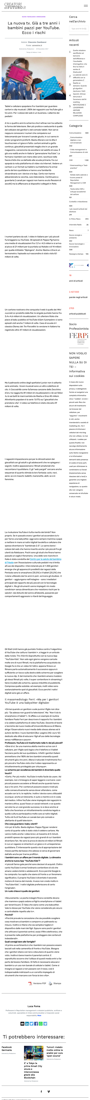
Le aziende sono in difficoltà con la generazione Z (80, 77)
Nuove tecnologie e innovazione (34, 16)
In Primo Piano (74, 219)
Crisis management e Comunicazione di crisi (79, 151)
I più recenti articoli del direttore (78, 210)
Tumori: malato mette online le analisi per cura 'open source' (55, 1049)
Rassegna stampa (76, 254)
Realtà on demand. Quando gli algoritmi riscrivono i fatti (80, 87)
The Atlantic (22, 653)
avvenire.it (37, 43)
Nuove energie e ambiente (75, 236)
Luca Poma (34, 1004)
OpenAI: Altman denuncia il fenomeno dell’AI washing (79, 98)
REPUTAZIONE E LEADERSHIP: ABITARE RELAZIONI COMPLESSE (79, 110)
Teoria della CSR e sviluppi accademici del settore (78, 191)
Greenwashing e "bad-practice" (79, 166)
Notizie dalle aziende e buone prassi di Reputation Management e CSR (79, 179)
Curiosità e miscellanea (78, 202)
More (39, 1013)
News (71, 230)
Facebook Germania (7, 1046)
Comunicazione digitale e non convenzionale (76, 140)
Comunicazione (75, 133)
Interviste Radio (75, 225)
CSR (70, 160)
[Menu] (85, 5)
